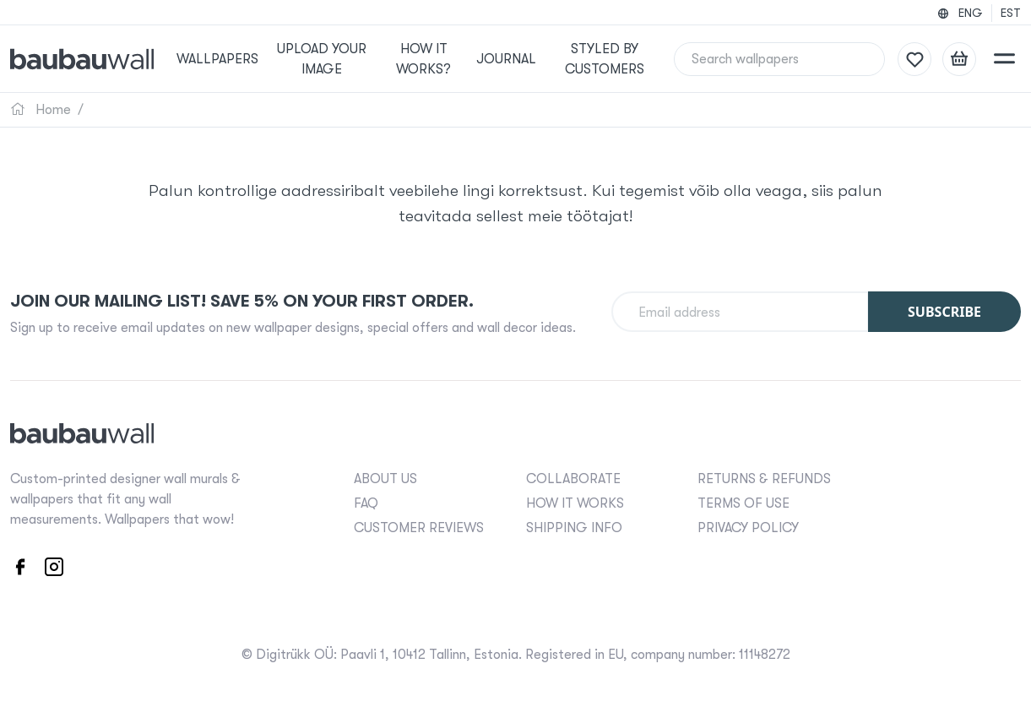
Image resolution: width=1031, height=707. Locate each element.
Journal (508, 59)
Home (40, 109)
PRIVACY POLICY (748, 528)
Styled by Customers (603, 59)
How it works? (427, 59)
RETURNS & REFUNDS (764, 479)
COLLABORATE (573, 479)
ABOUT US (385, 479)
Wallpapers (228, 59)
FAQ (366, 503)
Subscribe (944, 311)
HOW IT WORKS (575, 503)
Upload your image (329, 59)
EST (1011, 12)
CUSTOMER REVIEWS (419, 528)
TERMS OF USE (743, 503)
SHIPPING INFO (574, 528)
